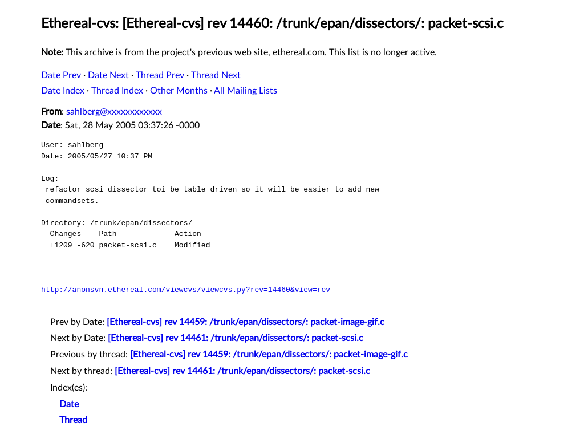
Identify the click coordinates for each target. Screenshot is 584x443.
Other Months (179, 90)
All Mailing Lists (245, 90)
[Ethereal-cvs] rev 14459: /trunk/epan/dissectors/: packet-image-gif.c (245, 322)
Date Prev (61, 75)
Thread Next (216, 75)
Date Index (62, 90)
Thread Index (117, 90)
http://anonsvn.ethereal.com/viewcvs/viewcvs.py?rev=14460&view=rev (185, 290)
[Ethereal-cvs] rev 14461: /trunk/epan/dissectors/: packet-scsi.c (235, 338)
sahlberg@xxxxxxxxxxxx (114, 111)
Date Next (108, 75)
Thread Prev (160, 75)
